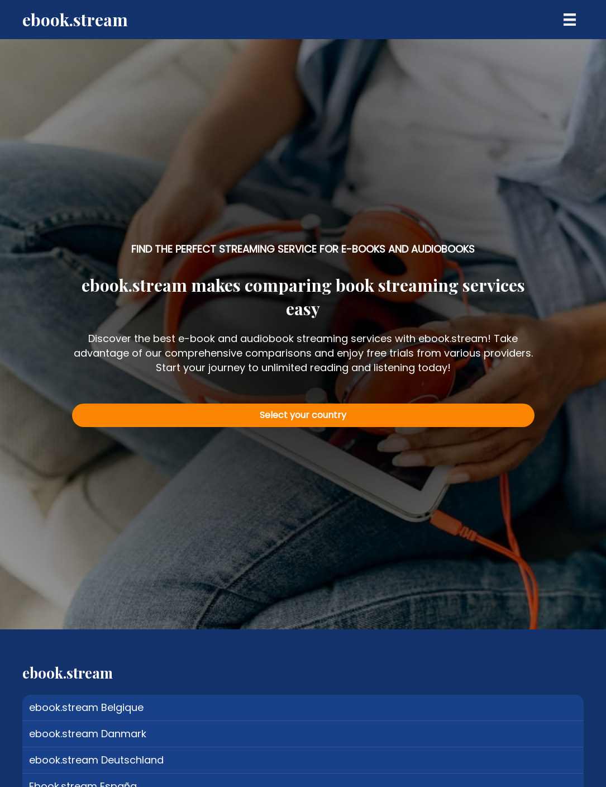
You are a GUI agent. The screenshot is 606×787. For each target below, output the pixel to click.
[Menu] (570, 20)
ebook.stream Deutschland (96, 760)
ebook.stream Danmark (87, 734)
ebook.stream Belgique (86, 707)
